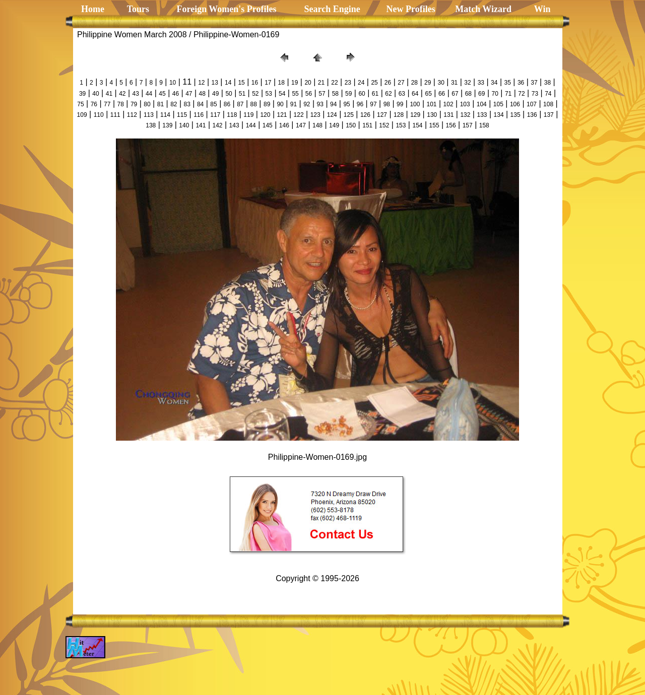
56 (308, 93)
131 (448, 114)
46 (175, 93)
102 (448, 104)
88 (253, 104)
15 (241, 82)
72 (521, 93)
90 (280, 104)
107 (532, 104)
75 (80, 104)
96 (360, 104)
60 (361, 93)
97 (373, 104)
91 (293, 104)
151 (367, 125)
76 (94, 104)
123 (315, 114)
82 (173, 104)
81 (160, 104)
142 (218, 125)
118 (232, 114)
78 (120, 104)
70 (495, 93)
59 (348, 93)
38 (547, 82)
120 (265, 114)
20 (307, 82)
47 (188, 93)
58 (335, 93)
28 (414, 82)
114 (165, 114)
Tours (136, 9)
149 (334, 125)
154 (417, 125)
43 (136, 93)
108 (548, 104)
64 (415, 93)
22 (334, 82)
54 (282, 93)
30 (440, 82)
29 (427, 82)
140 (184, 125)
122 (299, 114)
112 (132, 114)
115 (182, 114)
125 (349, 114)
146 (284, 125)
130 (432, 114)
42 (122, 93)
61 (375, 93)
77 (107, 104)
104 (482, 104)
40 (95, 93)
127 (382, 114)
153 (401, 125)
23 (348, 82)
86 (227, 104)
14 (228, 82)
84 (200, 104)
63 (402, 93)
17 (268, 82)
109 (82, 114)
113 (149, 114)
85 (213, 104)
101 (432, 104)
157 (468, 125)
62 (388, 93)
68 (468, 93)
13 (215, 82)
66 (441, 93)
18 (281, 82)
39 (82, 93)
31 (454, 82)
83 (187, 104)
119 (248, 114)
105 (498, 104)
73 (535, 93)
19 (294, 82)
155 (434, 125)
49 (215, 93)
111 (115, 114)
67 (455, 93)
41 (109, 93)
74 (548, 93)
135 (515, 114)
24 (361, 82)
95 (346, 104)
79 (134, 104)
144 (251, 125)
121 (282, 114)
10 (172, 82)
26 (387, 82)
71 (508, 93)
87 (240, 104)
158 (484, 125)
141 (201, 125)
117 (215, 114)
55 (295, 93)
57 (321, 93)
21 (321, 82)
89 (267, 104)
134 (499, 114)
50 (228, 93)
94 (333, 104)
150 (351, 125)
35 (507, 82)
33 (481, 82)
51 (242, 93)
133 (482, 114)
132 (465, 114)
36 (521, 82)
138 (151, 125)
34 (494, 82)
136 (532, 114)
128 (399, 114)
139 (167, 125)
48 (202, 93)
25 (374, 82)
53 (269, 93)
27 (401, 82)
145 (268, 125)
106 (515, 104)
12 (201, 82)
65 (428, 93)
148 (317, 125)
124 (332, 114)
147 (301, 125)
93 (320, 104)
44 (149, 93)
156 (451, 125)
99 (400, 104)
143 (234, 125)
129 (415, 114)
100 (415, 104)
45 (162, 93)
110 (99, 114)
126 (365, 114)
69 (481, 93)
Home (92, 9)
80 (147, 104)
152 (384, 125)
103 (465, 104)
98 (386, 104)
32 (467, 82)
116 (199, 114)
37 (534, 82)
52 (255, 93)
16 (254, 82)
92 (306, 104)
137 (549, 114)
